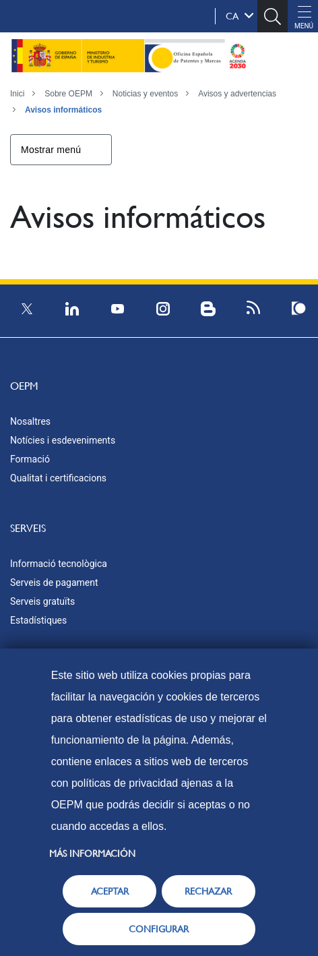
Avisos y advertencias (237, 93)
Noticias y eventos (145, 93)
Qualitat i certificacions (58, 478)
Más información (92, 853)
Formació (30, 459)
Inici (17, 93)
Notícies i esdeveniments (62, 440)
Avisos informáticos (63, 110)
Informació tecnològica (58, 563)
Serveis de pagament (54, 582)
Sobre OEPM (68, 93)
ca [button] (240, 15)
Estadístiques (38, 620)
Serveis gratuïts (42, 601)
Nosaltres (30, 421)
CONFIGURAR (159, 929)
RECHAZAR (208, 891)
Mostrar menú (51, 149)
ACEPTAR (110, 891)
